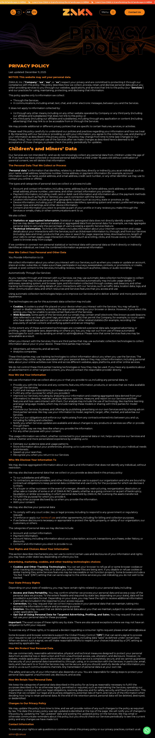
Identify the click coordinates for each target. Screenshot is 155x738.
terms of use (48, 517)
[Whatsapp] (147, 730)
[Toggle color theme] (16, 12)
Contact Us (134, 12)
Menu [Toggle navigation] (109, 12)
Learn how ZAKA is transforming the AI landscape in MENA (60, 2)
